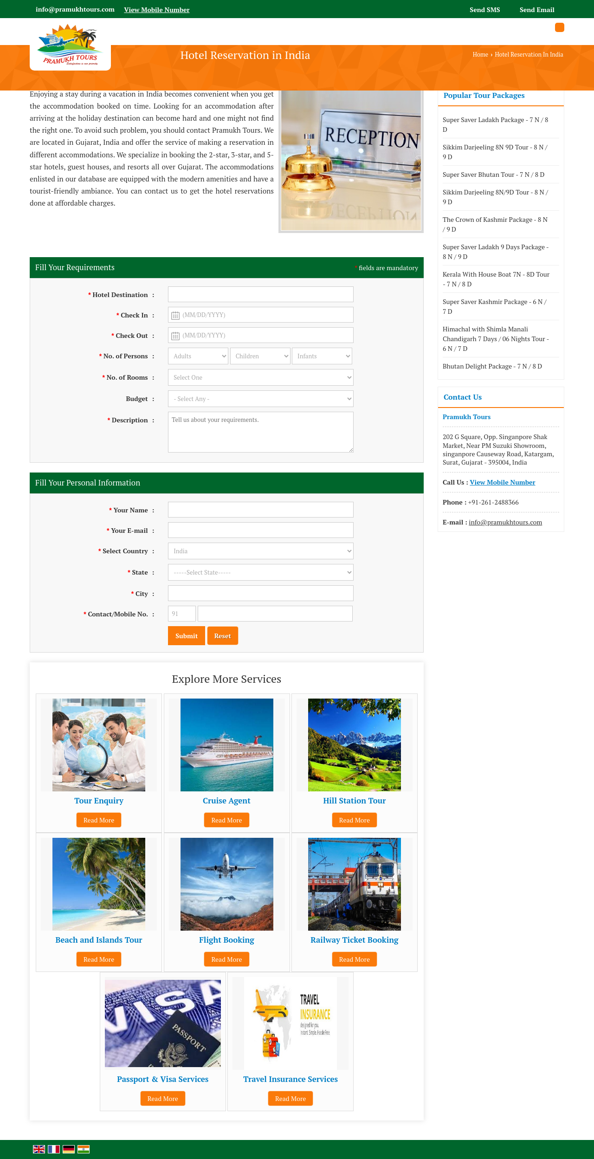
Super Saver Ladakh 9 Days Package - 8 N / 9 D (496, 251)
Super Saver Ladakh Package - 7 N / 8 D (495, 124)
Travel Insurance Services (290, 1079)
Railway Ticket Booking (354, 940)
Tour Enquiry (98, 801)
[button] (156, 9)
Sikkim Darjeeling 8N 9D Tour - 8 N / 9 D (495, 151)
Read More (99, 820)
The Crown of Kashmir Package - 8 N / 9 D (495, 224)
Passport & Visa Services (162, 1079)
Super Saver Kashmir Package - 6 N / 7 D (495, 306)
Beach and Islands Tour (99, 940)
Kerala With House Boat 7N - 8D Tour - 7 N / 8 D (496, 279)
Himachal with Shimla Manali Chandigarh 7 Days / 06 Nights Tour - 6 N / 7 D (496, 338)
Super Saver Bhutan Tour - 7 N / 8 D (493, 174)
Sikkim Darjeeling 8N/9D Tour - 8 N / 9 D (495, 197)
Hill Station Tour (354, 801)
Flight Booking (226, 940)
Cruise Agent (227, 801)
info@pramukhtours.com (75, 9)
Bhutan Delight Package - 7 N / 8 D (492, 366)
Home (480, 54)
